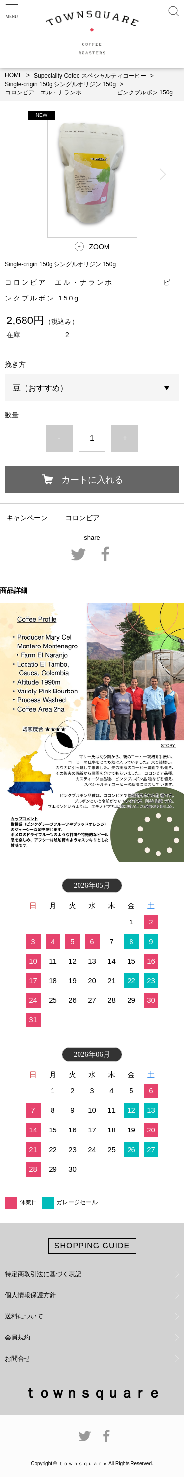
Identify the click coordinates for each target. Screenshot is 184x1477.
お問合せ (17, 1358)
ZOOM (99, 247)
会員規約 (17, 1337)
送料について (24, 1316)
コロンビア (82, 518)
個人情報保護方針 (30, 1295)
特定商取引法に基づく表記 (43, 1274)
